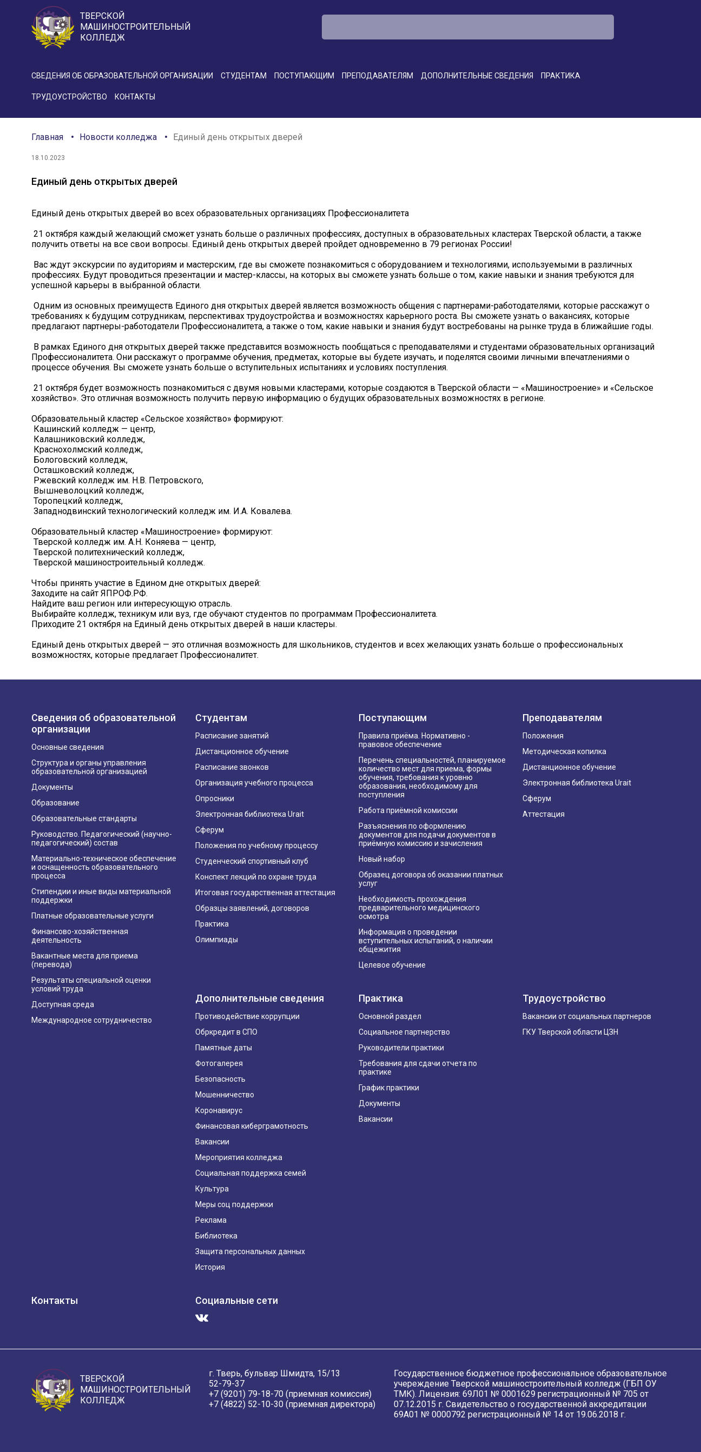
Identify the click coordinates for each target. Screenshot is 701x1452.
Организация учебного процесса (254, 782)
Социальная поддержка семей (250, 1173)
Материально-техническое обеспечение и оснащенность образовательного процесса (103, 867)
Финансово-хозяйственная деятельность (79, 935)
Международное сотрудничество (91, 1020)
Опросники (214, 798)
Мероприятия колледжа (238, 1157)
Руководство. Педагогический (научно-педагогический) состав (101, 838)
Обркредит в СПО (226, 1032)
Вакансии (212, 1141)
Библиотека (216, 1235)
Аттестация (544, 814)
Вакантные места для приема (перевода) (84, 960)
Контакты (135, 96)
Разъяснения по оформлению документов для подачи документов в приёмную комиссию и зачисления (427, 835)
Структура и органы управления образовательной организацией (89, 767)
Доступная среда (62, 1004)
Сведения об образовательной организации (122, 75)
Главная (47, 137)
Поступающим (304, 75)
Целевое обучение (392, 965)
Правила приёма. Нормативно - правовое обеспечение (414, 740)
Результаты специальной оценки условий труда (91, 984)
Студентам (244, 75)
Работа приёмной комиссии (408, 810)
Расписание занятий (232, 735)
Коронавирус (218, 1110)
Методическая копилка (564, 751)
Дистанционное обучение (242, 751)
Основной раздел (390, 1016)
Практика (560, 75)
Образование (55, 802)
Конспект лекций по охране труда (255, 876)
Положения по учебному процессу (256, 845)
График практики (389, 1087)
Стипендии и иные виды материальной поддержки (101, 895)
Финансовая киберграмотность (251, 1126)
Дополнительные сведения (477, 75)
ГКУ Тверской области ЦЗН (570, 1032)
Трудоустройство (69, 96)
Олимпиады (216, 939)
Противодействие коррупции (247, 1016)
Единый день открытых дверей (237, 137)
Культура (212, 1188)
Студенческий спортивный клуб (251, 861)
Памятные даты (223, 1047)
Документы (52, 787)
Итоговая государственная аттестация (265, 892)
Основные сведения (67, 747)
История (210, 1267)
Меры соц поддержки (234, 1204)
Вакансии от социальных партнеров (587, 1016)
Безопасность (220, 1079)
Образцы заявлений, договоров (252, 908)
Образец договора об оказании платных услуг (431, 879)
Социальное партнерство (404, 1032)
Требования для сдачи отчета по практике (418, 1067)
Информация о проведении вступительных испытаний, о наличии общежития (426, 941)
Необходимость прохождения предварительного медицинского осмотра (419, 908)
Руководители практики (401, 1047)
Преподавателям (377, 75)
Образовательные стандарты (84, 818)
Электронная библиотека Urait (249, 814)
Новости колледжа (118, 137)
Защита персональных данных (250, 1251)
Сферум (209, 829)
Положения (543, 735)
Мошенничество (224, 1094)
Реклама (211, 1220)
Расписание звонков (232, 767)
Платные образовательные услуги (92, 915)
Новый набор (382, 859)
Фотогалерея (219, 1063)
